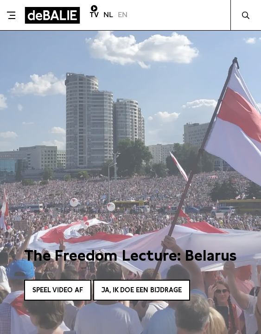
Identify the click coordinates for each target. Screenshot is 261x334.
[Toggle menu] (11, 15)
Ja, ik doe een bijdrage (142, 290)
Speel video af (57, 290)
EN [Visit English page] (122, 14)
